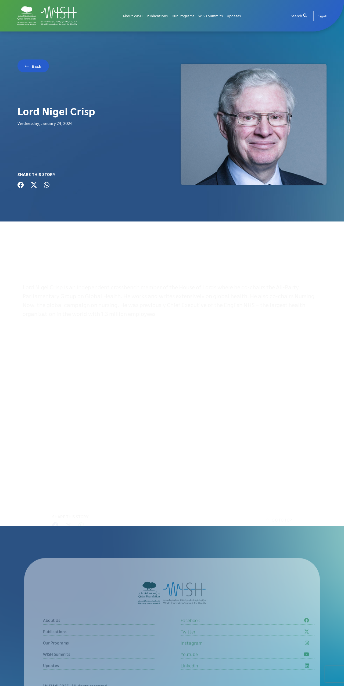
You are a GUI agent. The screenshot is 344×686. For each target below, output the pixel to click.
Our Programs (183, 15)
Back (36, 66)
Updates (234, 15)
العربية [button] (322, 15)
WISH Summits (210, 15)
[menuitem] (322, 15)
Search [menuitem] (299, 15)
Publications (157, 15)
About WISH (133, 15)
